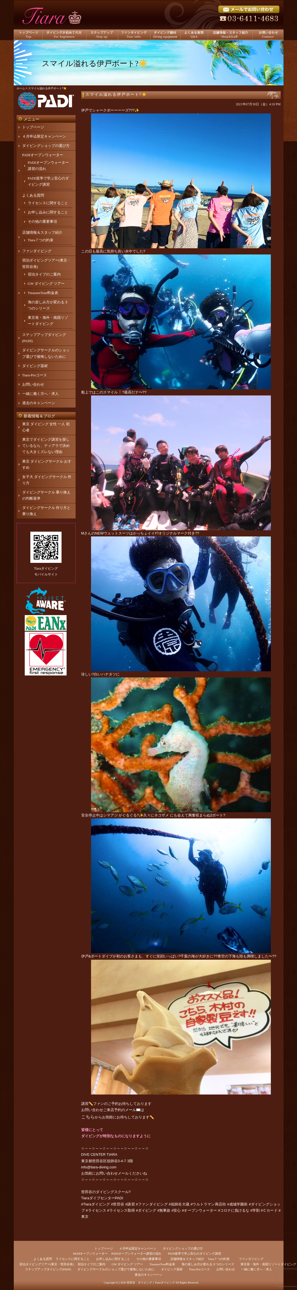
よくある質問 (33, 195)
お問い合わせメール (112, 1173)
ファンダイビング (36, 251)
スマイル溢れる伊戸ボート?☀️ (116, 94)
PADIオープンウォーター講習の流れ (136, 1253)
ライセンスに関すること (48, 203)
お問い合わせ (33, 384)
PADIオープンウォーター (42, 155)
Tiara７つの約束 (41, 240)
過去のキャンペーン (38, 403)
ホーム (21, 88)
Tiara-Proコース (34, 375)
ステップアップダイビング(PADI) (48, 1269)
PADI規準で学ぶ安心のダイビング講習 (194, 1253)
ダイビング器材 (35, 366)
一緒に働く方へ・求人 (40, 394)
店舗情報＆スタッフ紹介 (42, 232)
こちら (88, 1116)
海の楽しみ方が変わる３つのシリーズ (208, 1264)
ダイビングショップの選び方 (46, 146)
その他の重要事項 (42, 221)
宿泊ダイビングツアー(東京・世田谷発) (46, 1264)
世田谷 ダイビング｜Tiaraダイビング (151, 1282)
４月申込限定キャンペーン (44, 136)
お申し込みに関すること (48, 212)
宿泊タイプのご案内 (44, 274)
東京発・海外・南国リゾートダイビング (268, 1264)
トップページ (33, 127)
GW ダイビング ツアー (46, 283)
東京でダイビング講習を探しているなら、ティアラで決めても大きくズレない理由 (46, 445)
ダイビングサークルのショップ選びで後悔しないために (116, 1269)
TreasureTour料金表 (43, 293)
